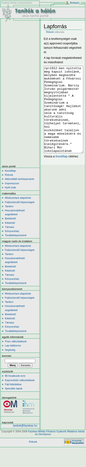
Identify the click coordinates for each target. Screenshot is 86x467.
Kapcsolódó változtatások (20, 397)
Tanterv (9, 223)
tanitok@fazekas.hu (25, 442)
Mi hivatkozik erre (15, 393)
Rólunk (50, 32)
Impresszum (12, 200)
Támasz (9, 244)
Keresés (6, 373)
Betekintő (10, 235)
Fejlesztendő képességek (19, 219)
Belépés (74, 2)
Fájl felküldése (13, 401)
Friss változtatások (16, 358)
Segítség (10, 367)
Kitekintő (10, 240)
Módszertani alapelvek (18, 215)
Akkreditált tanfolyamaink (19, 196)
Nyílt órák (10, 204)
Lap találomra (13, 362)
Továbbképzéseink (15, 252)
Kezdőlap (61, 173)
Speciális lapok (13, 405)
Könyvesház (12, 248)
